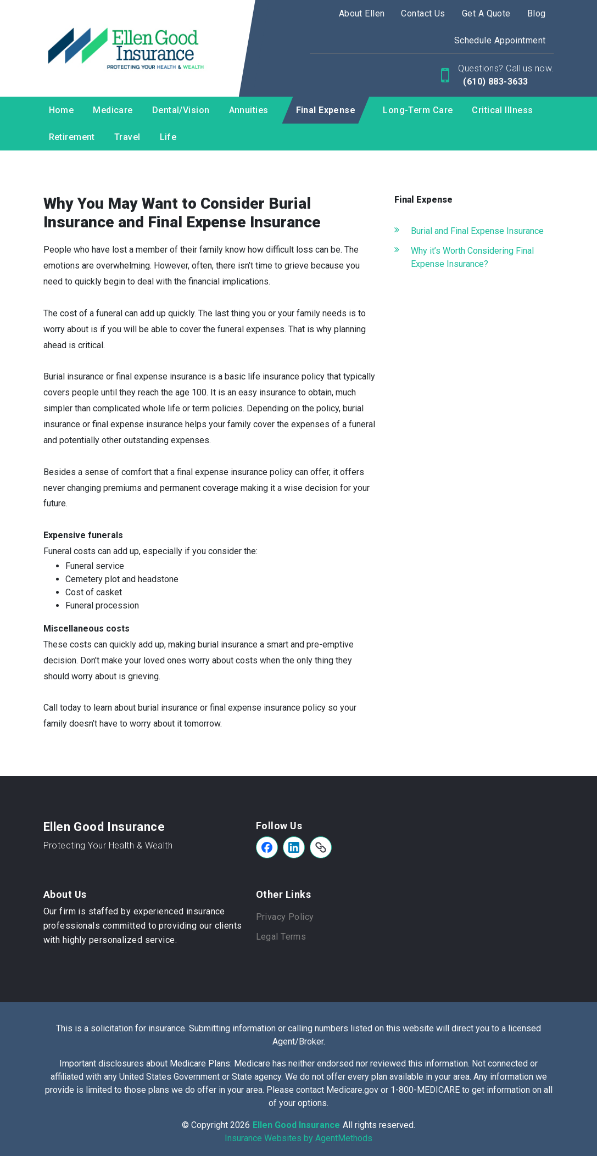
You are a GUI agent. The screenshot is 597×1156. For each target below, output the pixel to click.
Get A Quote (486, 13)
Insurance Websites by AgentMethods (298, 1138)
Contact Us (423, 13)
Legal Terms (281, 936)
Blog (536, 13)
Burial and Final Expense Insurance (477, 231)
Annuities (249, 110)
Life (168, 137)
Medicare (113, 110)
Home (61, 110)
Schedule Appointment (500, 40)
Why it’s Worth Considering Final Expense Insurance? (472, 257)
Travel (127, 137)
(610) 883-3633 (494, 81)
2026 (240, 1125)
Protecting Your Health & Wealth (108, 845)
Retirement (72, 137)
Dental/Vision (181, 110)
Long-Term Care (418, 110)
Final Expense (326, 110)
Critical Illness (502, 110)
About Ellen (362, 13)
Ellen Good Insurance (104, 827)
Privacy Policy (285, 917)
